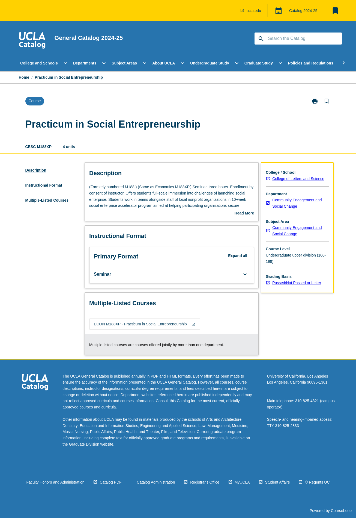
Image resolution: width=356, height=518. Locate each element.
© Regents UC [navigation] (317, 482)
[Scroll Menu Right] (344, 63)
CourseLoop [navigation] (341, 510)
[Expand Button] (245, 274)
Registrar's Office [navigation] (204, 482)
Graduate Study (258, 63)
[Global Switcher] (278, 10)
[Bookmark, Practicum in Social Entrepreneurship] (326, 101)
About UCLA (163, 63)
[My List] (335, 10)
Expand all (237, 256)
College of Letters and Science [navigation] (298, 178)
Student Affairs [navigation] (277, 482)
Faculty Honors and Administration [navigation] (55, 482)
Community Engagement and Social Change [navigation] (297, 203)
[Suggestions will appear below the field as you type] (298, 39)
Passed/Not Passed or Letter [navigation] (296, 283)
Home (24, 77)
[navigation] (32, 41)
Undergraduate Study (209, 63)
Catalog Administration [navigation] (156, 482)
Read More (244, 213)
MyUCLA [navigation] (242, 482)
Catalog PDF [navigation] (110, 482)
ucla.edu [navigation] (254, 10)
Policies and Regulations (310, 63)
